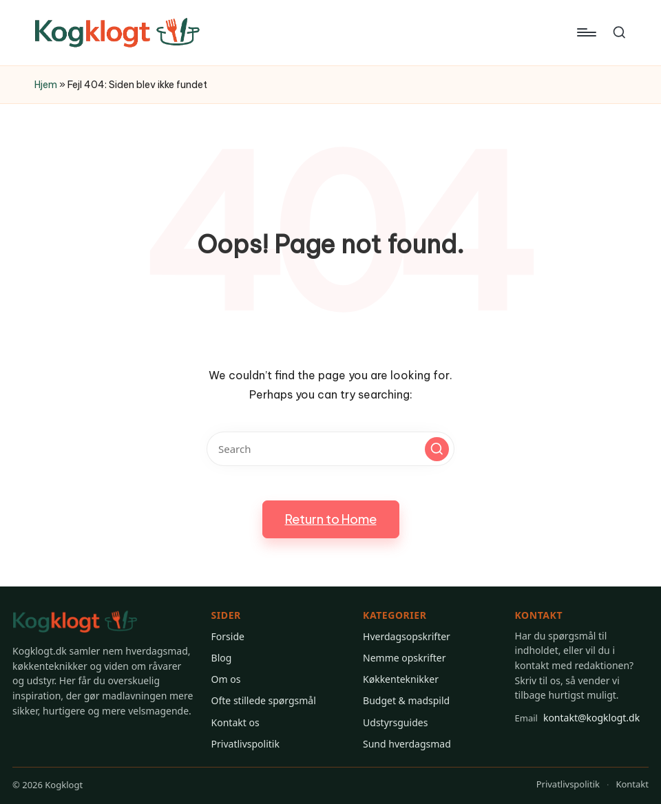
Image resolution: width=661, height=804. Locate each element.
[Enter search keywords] (330, 449)
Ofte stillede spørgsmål (263, 700)
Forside (227, 636)
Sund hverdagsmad (407, 743)
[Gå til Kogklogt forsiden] (75, 622)
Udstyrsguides (395, 722)
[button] (437, 449)
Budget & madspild (406, 700)
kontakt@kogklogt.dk (577, 718)
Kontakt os (235, 722)
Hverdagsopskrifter (406, 636)
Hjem (45, 84)
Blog (221, 657)
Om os (226, 679)
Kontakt (632, 784)
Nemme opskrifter (404, 657)
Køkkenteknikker (401, 679)
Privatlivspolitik (245, 743)
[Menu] (585, 32)
